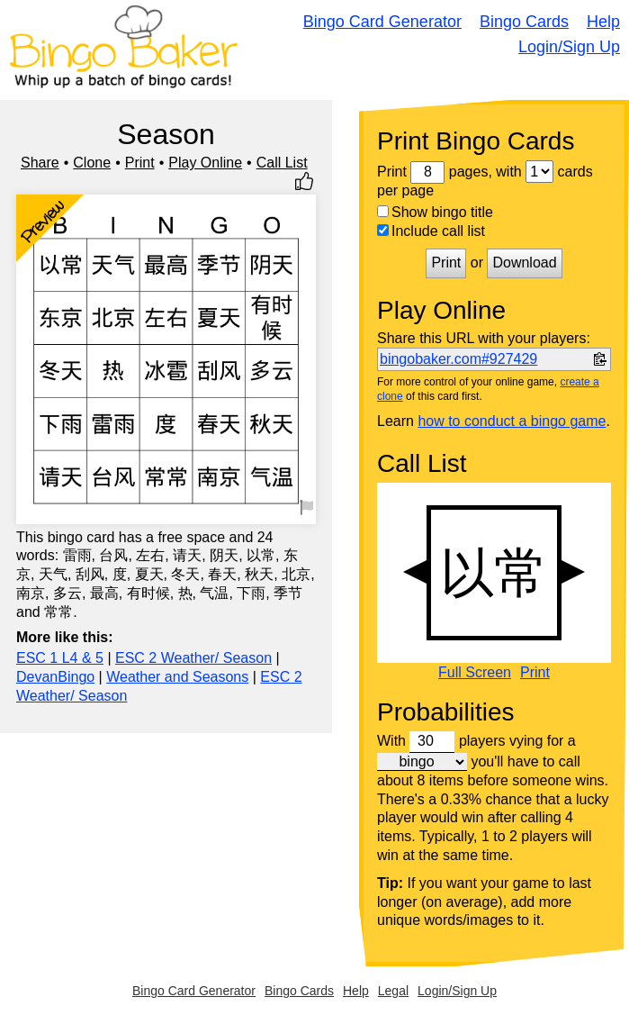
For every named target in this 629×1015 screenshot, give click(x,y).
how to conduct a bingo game (512, 421)
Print (140, 162)
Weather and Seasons (177, 676)
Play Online (205, 162)
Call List (282, 162)
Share (40, 162)
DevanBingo (55, 676)
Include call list (431, 231)
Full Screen (474, 673)
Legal (393, 990)
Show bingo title (435, 212)
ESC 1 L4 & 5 (59, 658)
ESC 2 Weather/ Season (193, 658)
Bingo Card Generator (382, 22)
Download (524, 262)
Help (603, 22)
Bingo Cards (524, 22)
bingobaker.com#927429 (458, 359)
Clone (92, 162)
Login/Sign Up (569, 47)
